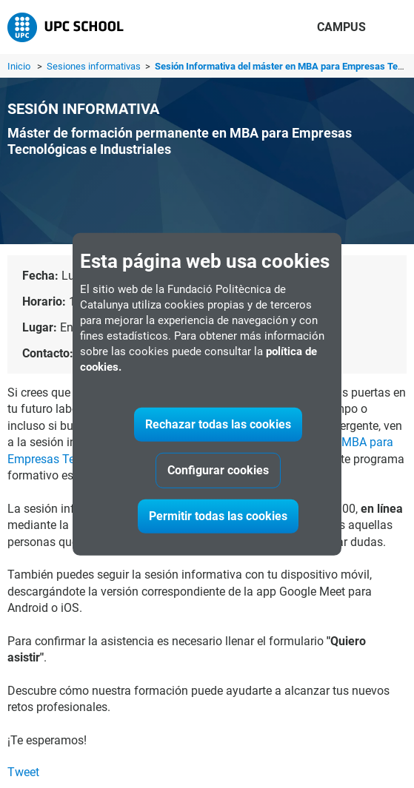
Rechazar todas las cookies (218, 424)
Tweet (23, 772)
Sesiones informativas (95, 66)
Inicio (18, 66)
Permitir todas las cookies (218, 516)
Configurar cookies (218, 470)
